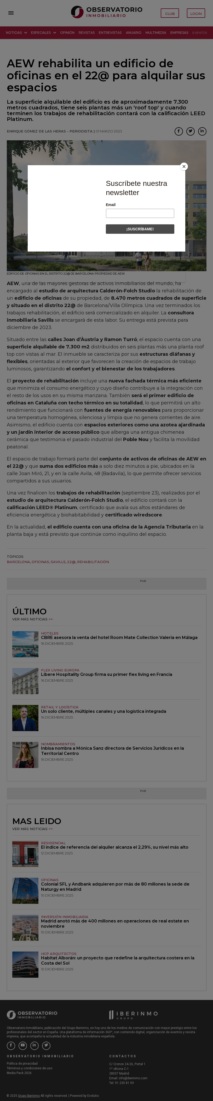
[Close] (184, 166)
